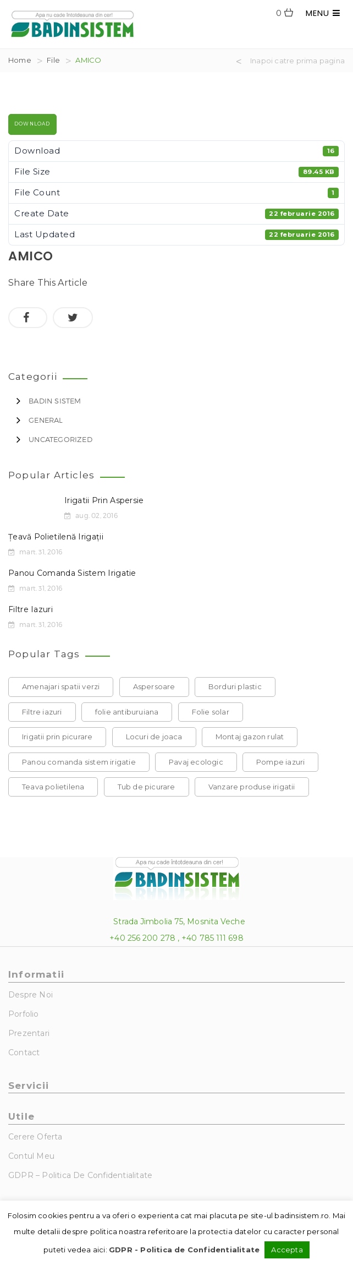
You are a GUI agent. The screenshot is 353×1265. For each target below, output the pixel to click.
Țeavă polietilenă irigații (55, 537)
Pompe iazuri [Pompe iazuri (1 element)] (280, 761)
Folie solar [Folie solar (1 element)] (210, 711)
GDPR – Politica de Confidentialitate (80, 1175)
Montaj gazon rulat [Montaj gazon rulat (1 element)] (250, 736)
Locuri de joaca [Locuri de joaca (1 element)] (154, 736)
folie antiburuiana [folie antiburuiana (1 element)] (127, 711)
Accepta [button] (286, 1249)
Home (19, 60)
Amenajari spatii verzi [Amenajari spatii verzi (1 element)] (61, 686)
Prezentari (28, 1033)
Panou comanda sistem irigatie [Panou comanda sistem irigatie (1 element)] (79, 761)
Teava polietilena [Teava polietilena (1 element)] (53, 786)
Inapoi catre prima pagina (297, 61)
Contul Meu (31, 1156)
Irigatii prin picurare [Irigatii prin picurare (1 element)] (57, 736)
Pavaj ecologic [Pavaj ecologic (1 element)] (196, 761)
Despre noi (30, 995)
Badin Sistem (55, 400)
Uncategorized (60, 439)
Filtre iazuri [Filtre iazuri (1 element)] (42, 711)
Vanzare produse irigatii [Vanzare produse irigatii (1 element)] (251, 786)
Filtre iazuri (30, 609)
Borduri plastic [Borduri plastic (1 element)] (235, 686)
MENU (323, 13)
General (46, 420)
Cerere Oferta (35, 1137)
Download (32, 124)
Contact (24, 1052)
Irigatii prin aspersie (104, 500)
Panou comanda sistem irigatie (72, 573)
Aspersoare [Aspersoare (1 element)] (154, 686)
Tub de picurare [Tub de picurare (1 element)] (146, 786)
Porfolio (23, 1014)
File (53, 60)
